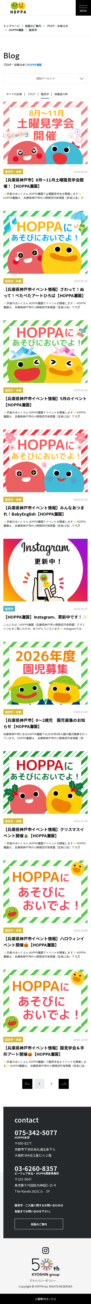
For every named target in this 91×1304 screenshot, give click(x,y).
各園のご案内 (33, 26)
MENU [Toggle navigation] (83, 10)
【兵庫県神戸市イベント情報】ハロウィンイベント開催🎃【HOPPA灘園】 (43, 942)
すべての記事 (14, 94)
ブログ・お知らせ (57, 26)
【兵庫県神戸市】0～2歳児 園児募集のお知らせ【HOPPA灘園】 (44, 723)
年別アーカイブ (45, 78)
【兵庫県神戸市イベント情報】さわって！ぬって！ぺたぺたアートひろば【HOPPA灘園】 (44, 292)
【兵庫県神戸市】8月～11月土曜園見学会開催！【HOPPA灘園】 (43, 183)
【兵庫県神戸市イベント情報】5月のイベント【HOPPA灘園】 (45, 401)
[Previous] (27, 1084)
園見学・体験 (13, 171)
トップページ (11, 26)
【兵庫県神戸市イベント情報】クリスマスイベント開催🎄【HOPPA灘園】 (43, 832)
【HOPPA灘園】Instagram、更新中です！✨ (45, 617)
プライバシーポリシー (42, 1280)
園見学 (33, 30)
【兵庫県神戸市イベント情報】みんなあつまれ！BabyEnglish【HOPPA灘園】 (43, 511)
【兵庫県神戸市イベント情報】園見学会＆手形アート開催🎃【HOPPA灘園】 (43, 1051)
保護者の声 (61, 94)
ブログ (31, 94)
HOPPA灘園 (16, 30)
